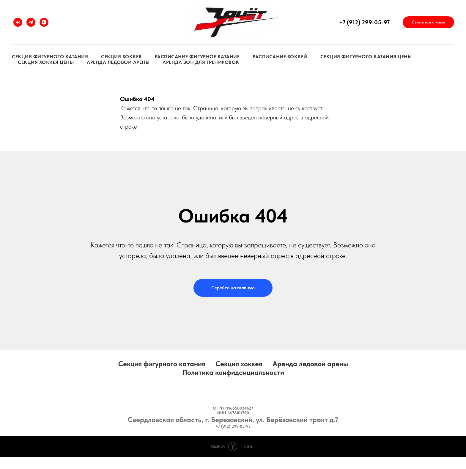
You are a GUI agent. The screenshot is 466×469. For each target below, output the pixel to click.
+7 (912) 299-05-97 (364, 22)
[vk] (17, 22)
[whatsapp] (44, 22)
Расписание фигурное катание (197, 56)
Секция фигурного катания (50, 56)
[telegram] (30, 22)
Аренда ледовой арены (118, 62)
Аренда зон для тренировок (201, 62)
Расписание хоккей (280, 56)
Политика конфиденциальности (233, 372)
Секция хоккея (121, 56)
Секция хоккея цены (46, 62)
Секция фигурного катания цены (366, 56)
